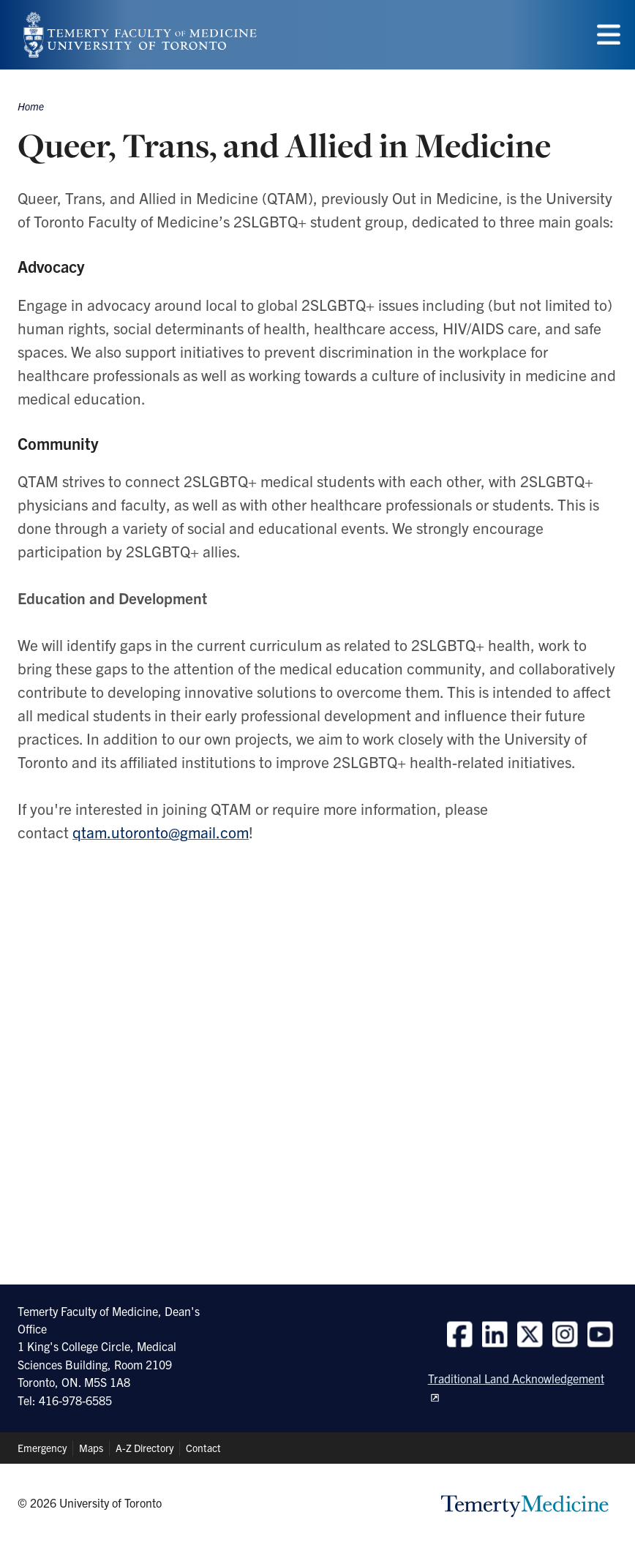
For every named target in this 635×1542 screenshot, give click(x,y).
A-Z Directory (144, 1447)
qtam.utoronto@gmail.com (160, 831)
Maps (91, 1447)
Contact (203, 1447)
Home (31, 106)
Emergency (42, 1447)
